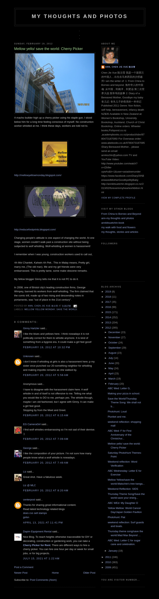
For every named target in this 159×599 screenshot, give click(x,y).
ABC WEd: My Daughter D (123, 502)
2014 (108, 317)
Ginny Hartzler (31, 328)
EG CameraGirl (32, 424)
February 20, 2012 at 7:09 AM (46, 438)
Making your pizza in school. (124, 393)
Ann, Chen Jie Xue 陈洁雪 (43, 306)
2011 (108, 557)
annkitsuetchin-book (112, 222)
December (114, 332)
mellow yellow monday (40, 309)
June (111, 363)
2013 (108, 322)
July (111, 358)
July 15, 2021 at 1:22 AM (41, 558)
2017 (108, 301)
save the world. (67, 309)
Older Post (89, 572)
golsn (26, 517)
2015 (108, 312)
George (27, 448)
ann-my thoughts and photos (117, 218)
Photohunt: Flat (116, 517)
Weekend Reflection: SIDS (123, 488)
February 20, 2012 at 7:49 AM (46, 462)
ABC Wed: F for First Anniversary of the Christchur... (119, 434)
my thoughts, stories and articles (119, 231)
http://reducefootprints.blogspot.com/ (35, 229)
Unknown (28, 356)
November (114, 337)
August (112, 352)
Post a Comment (23, 567)
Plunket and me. (117, 416)
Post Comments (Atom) (43, 579)
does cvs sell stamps (35, 513)
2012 (108, 327)
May (111, 368)
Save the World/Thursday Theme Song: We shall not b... (124, 402)
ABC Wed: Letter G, (119, 388)
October (113, 342)
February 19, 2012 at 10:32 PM (46, 347)
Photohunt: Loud (117, 411)
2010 (108, 562)
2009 (108, 567)
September (115, 347)
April (111, 373)
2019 (108, 291)
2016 (108, 307)
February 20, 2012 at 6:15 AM (46, 415)
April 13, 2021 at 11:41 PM (43, 522)
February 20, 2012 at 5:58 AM (46, 375)
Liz (25, 471)
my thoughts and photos (80, 16)
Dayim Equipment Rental (37, 531)
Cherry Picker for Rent (36, 545)
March (112, 378)
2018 (108, 296)
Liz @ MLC (29, 485)
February (113, 383)
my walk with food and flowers (118, 227)
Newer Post (21, 572)
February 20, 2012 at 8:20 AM (46, 490)
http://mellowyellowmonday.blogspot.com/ (38, 175)
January (113, 550)
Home (55, 572)
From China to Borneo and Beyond (121, 213)
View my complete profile (118, 198)
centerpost (29, 499)
